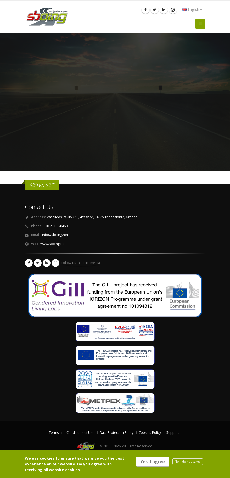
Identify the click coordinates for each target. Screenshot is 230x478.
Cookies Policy (150, 432)
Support (172, 432)
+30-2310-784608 (56, 226)
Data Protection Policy (116, 432)
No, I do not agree (188, 461)
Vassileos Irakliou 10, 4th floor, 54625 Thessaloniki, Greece (92, 217)
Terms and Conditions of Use (71, 432)
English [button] (192, 9)
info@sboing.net (55, 235)
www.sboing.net (53, 243)
